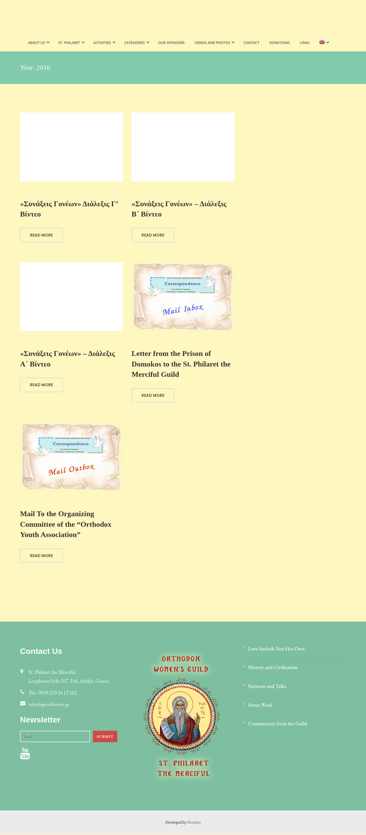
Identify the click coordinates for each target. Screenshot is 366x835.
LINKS (304, 42)
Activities (102, 42)
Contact (251, 42)
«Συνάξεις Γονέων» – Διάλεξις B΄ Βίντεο (179, 209)
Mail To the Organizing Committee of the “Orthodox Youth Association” (66, 524)
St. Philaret (69, 42)
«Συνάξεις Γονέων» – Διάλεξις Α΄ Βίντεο (67, 359)
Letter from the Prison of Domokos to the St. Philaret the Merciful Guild (181, 364)
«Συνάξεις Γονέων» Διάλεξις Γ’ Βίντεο (69, 209)
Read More (41, 235)
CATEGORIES (134, 42)
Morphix (194, 822)
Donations (279, 42)
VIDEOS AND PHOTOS (212, 42)
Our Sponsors (171, 42)
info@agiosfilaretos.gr (50, 704)
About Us (36, 42)
